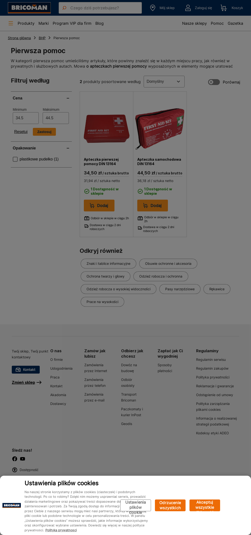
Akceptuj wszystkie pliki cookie (205, 505)
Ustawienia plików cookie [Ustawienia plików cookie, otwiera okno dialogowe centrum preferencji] (135, 505)
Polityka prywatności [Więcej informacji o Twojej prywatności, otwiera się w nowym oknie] (61, 530)
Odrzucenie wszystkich (170, 505)
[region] (125, 505)
